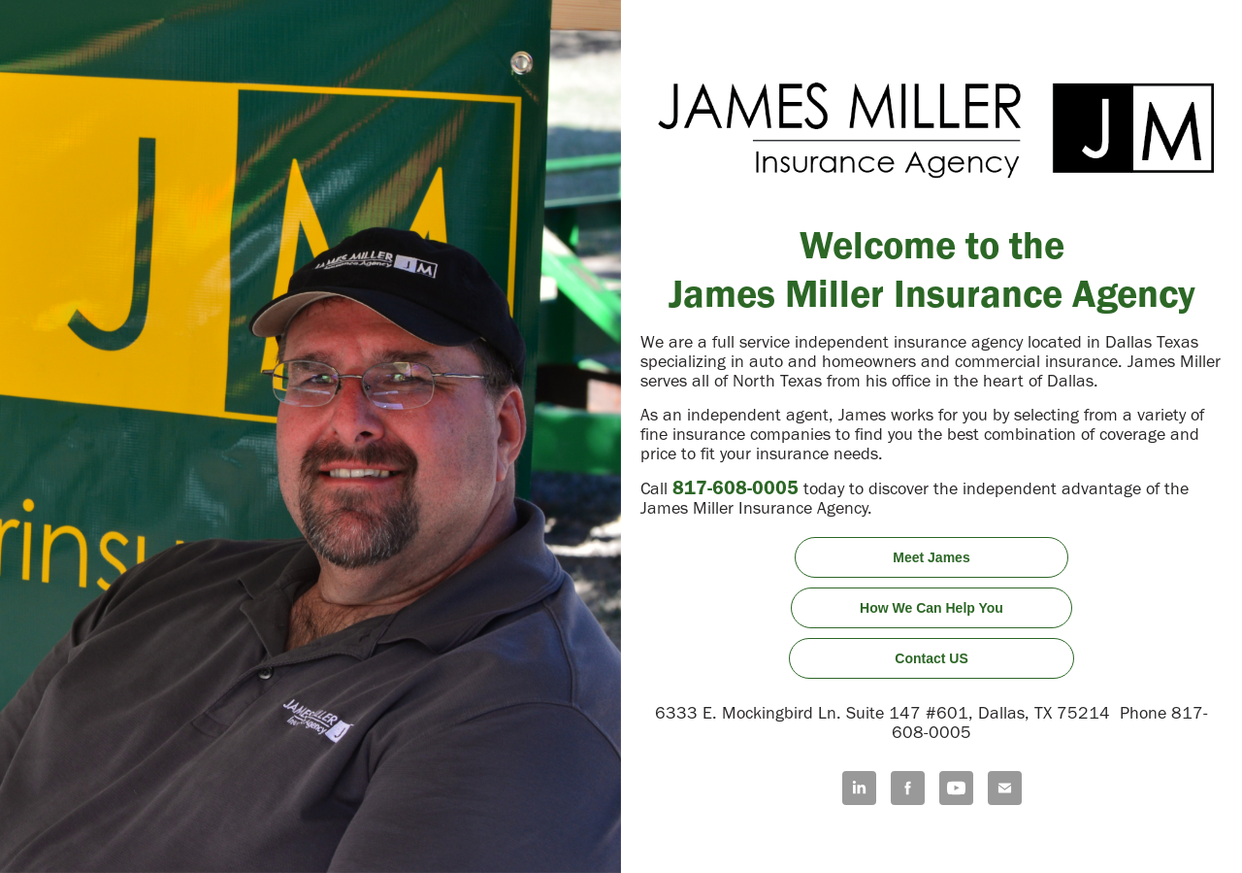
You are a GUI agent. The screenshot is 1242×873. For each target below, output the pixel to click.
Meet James (931, 557)
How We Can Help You (931, 608)
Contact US (931, 658)
